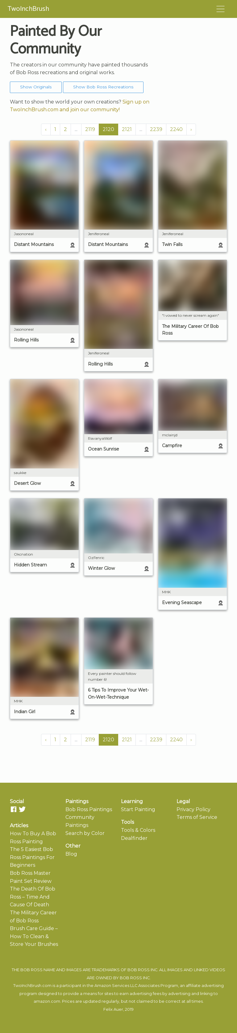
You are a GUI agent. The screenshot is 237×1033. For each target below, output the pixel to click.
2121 (127, 129)
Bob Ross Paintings (88, 809)
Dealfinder (134, 838)
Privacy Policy (193, 809)
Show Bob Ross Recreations (103, 86)
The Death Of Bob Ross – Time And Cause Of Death (32, 897)
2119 (90, 129)
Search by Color (85, 833)
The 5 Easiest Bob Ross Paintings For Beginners (32, 857)
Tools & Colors (138, 830)
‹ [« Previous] (46, 129)
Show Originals (36, 86)
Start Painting (138, 809)
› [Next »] (191, 129)
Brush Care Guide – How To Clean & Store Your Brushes (34, 936)
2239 (156, 129)
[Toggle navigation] (221, 8)
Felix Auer (113, 1009)
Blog (71, 854)
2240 (176, 129)
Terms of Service (197, 817)
